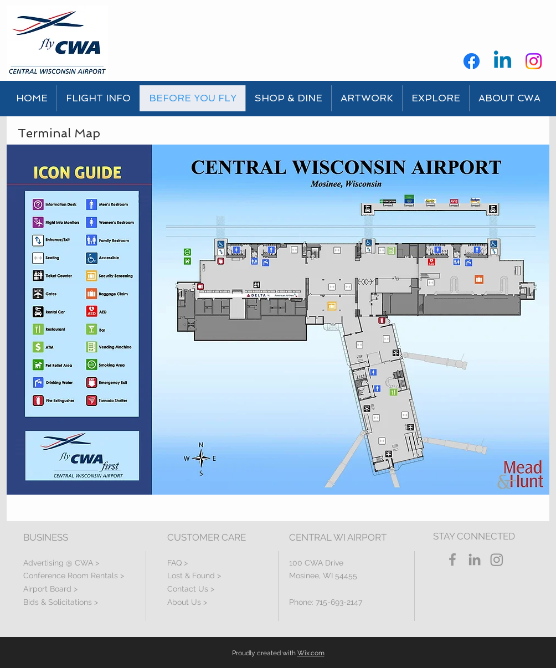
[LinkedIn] (474, 559)
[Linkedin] (502, 61)
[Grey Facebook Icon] (452, 559)
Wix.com (311, 653)
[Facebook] (471, 61)
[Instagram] (533, 61)
